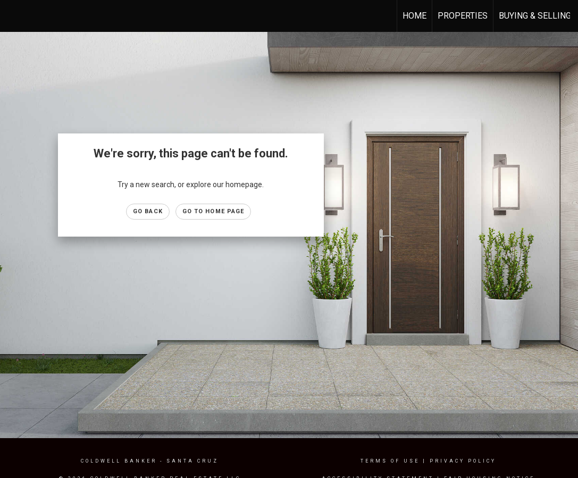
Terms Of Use (390, 461)
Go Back (148, 211)
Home (414, 16)
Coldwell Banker (119, 461)
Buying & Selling (535, 16)
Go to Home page (213, 211)
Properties (463, 16)
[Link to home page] (13, 16)
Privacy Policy (463, 461)
